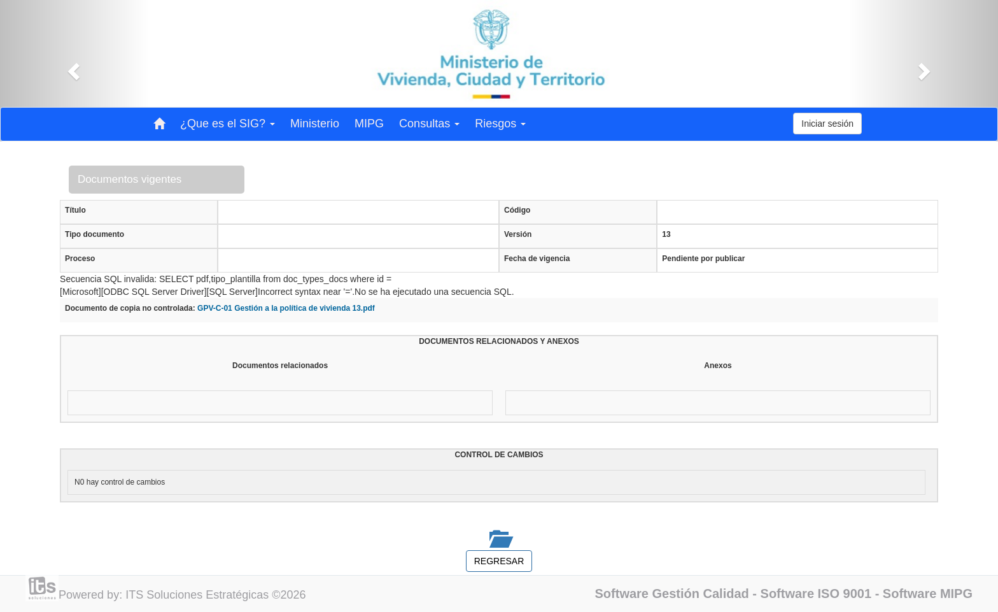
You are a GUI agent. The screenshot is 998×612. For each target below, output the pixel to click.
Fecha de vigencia (537, 258)
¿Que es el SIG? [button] (227, 123)
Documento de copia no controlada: (130, 308)
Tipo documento (94, 234)
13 (666, 234)
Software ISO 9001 (816, 594)
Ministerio (314, 123)
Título (75, 210)
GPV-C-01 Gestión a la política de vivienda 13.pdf (286, 308)
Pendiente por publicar (703, 258)
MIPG (369, 123)
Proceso (80, 258)
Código (517, 210)
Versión (517, 234)
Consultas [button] (429, 123)
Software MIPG (928, 594)
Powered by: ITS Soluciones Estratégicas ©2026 (182, 594)
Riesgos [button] (500, 123)
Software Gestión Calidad (672, 594)
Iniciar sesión (827, 123)
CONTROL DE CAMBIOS (498, 454)
